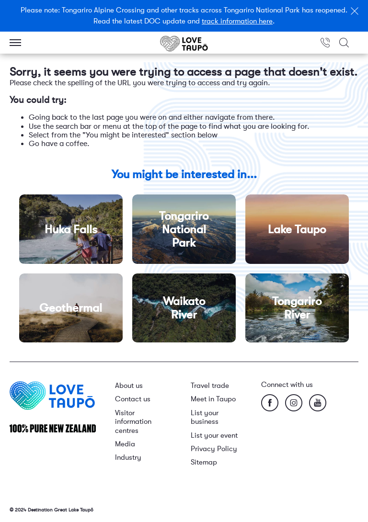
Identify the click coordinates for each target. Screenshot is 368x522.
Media (125, 444)
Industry (128, 458)
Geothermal (70, 308)
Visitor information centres (133, 422)
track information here (237, 21)
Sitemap (204, 462)
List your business (204, 417)
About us (129, 386)
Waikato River (184, 308)
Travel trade (210, 386)
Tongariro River (297, 308)
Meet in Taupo (213, 399)
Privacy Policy (214, 449)
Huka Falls (71, 229)
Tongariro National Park (183, 229)
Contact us (132, 399)
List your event (214, 435)
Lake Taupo (297, 229)
